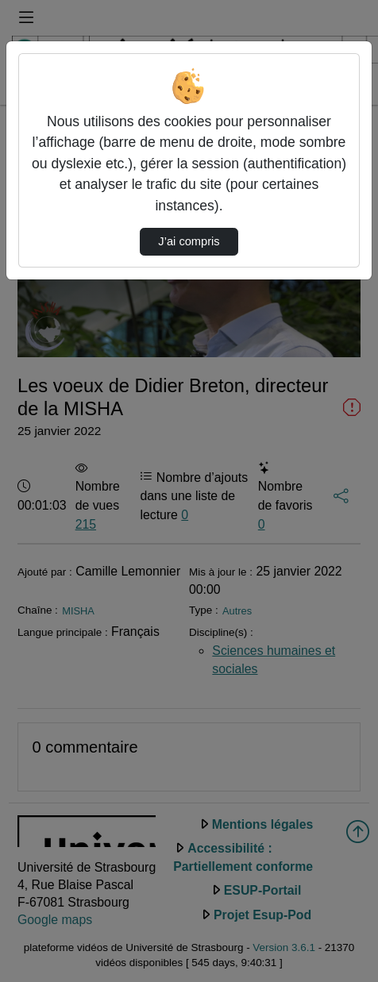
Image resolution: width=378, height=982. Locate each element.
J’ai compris (188, 241)
